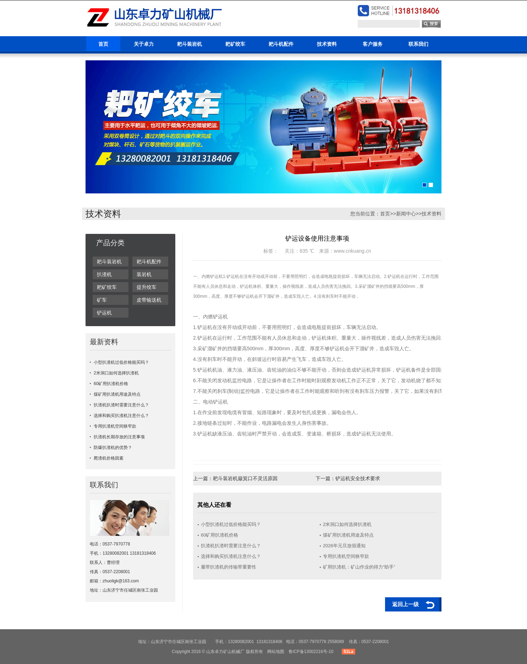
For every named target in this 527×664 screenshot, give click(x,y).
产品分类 (110, 243)
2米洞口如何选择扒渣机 (116, 373)
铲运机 (104, 312)
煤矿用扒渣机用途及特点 (117, 394)
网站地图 (275, 651)
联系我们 (418, 44)
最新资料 (104, 342)
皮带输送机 (149, 300)
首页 (103, 44)
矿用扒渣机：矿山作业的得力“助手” (359, 567)
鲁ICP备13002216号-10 (311, 651)
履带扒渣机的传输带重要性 (228, 567)
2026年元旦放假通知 (344, 545)
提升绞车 (147, 287)
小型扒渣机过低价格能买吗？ (121, 362)
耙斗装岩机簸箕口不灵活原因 (245, 478)
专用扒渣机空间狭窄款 (115, 426)
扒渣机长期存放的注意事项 (119, 436)
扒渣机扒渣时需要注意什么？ (121, 404)
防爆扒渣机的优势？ (113, 447)
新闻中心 (406, 213)
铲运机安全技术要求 (357, 478)
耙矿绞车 (235, 44)
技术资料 (327, 44)
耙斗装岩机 (189, 44)
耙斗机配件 (281, 44)
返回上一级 (405, 604)
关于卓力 (144, 44)
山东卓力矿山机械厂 (225, 651)
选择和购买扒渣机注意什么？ (121, 415)
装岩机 (144, 274)
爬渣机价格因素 (108, 458)
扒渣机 (104, 274)
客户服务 (373, 44)
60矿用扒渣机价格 (111, 383)
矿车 (102, 300)
